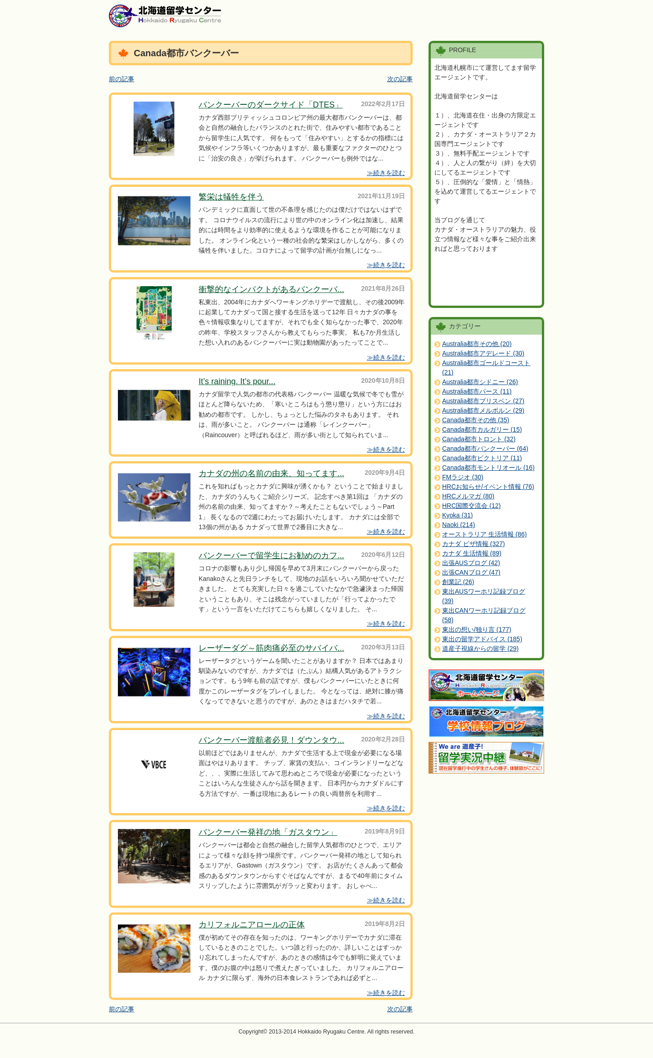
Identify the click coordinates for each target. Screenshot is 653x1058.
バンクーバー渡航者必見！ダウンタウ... (271, 740)
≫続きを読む (386, 172)
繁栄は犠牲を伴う (231, 196)
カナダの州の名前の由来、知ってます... (271, 473)
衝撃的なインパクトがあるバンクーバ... (271, 289)
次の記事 (400, 79)
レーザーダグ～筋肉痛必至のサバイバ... (271, 648)
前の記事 (121, 79)
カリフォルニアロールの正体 (252, 924)
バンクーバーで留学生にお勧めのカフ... (271, 555)
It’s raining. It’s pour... (237, 381)
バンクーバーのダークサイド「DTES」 (271, 104)
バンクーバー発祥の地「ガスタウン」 (268, 832)
